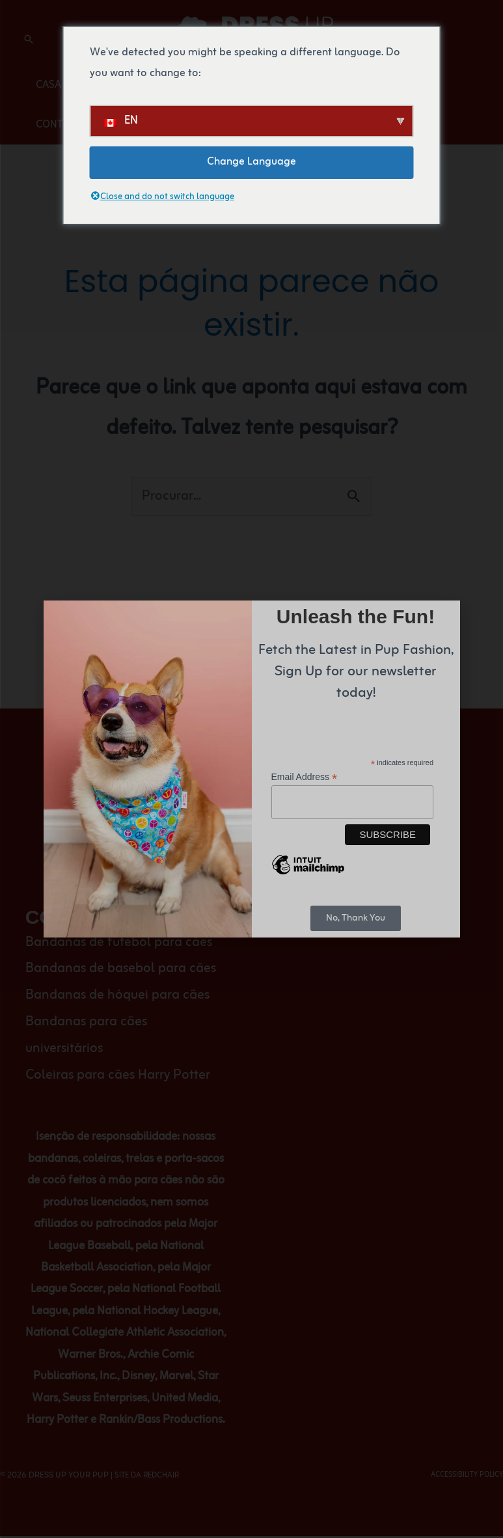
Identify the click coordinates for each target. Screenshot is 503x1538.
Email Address (304, 776)
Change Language (251, 162)
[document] (251, 769)
